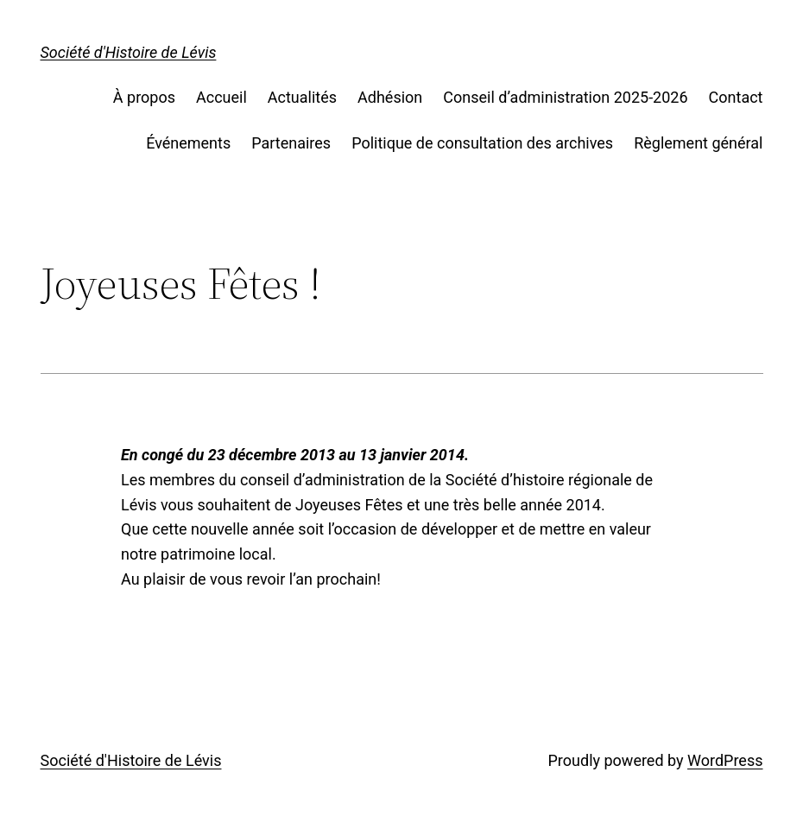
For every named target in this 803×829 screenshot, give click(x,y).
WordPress (724, 760)
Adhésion (389, 97)
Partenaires (291, 143)
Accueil (221, 97)
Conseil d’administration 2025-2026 (565, 97)
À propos (144, 97)
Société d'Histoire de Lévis (129, 52)
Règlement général (698, 143)
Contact (736, 97)
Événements (188, 143)
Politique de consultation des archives (482, 143)
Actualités (302, 97)
